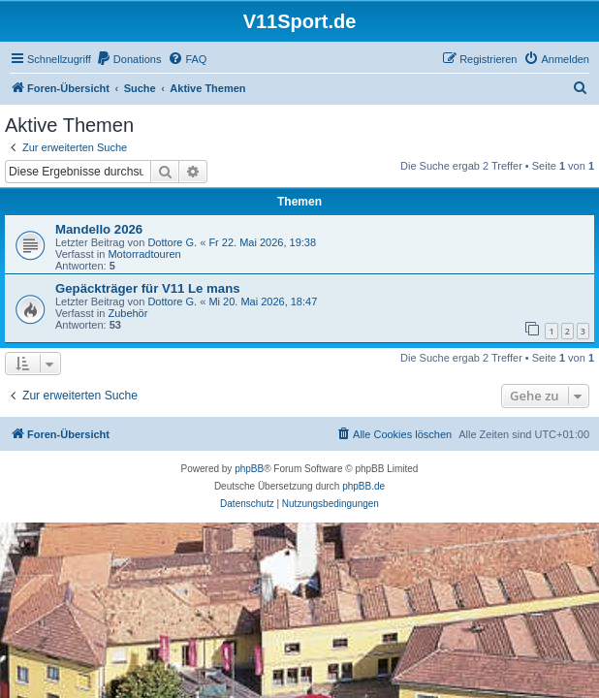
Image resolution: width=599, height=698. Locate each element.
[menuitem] (129, 59)
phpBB (249, 468)
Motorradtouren (144, 254)
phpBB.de (363, 486)
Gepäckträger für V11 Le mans (147, 288)
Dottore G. (172, 242)
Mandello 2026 (98, 229)
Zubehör (127, 313)
